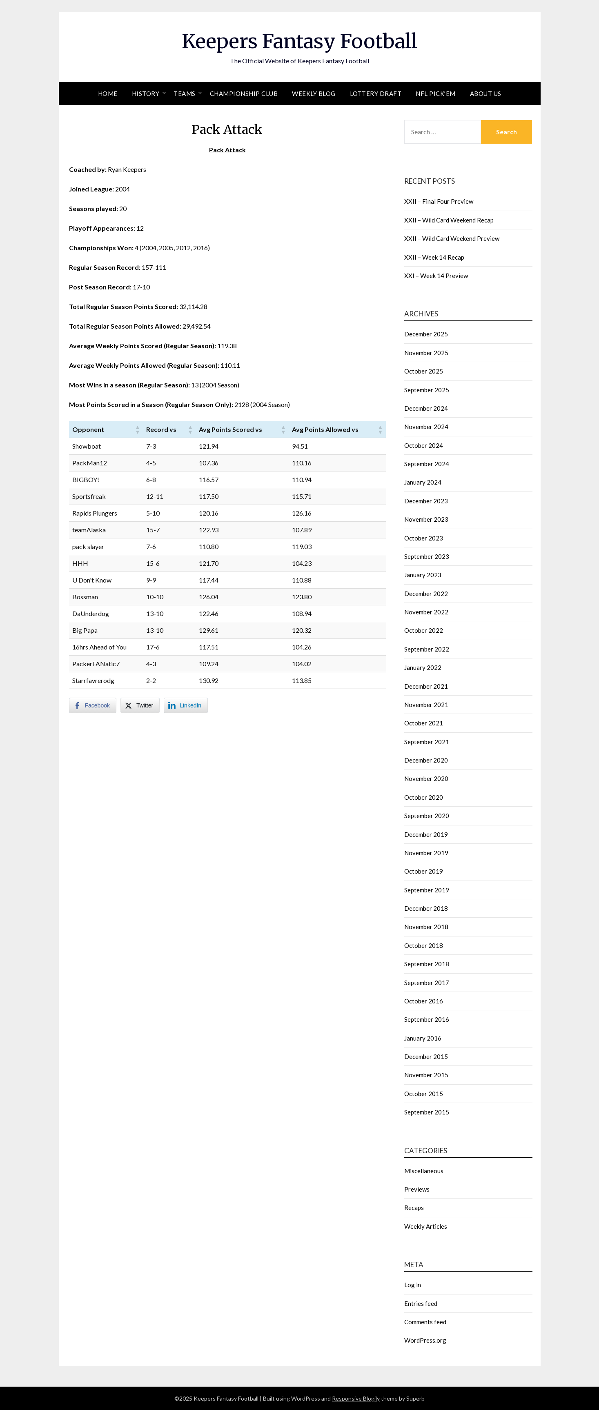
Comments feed (425, 1321)
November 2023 (426, 519)
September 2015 (426, 1112)
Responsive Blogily (356, 1398)
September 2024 (426, 463)
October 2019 (423, 871)
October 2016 (423, 1001)
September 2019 (426, 890)
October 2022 (423, 630)
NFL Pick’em (436, 93)
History (146, 93)
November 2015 (426, 1075)
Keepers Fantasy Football (299, 41)
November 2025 (426, 352)
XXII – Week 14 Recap (434, 257)
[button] (137, 429)
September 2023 (426, 556)
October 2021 (423, 723)
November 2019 (426, 852)
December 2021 (426, 686)
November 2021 (426, 704)
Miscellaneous (423, 1170)
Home (108, 93)
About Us (485, 93)
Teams (185, 93)
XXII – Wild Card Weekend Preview (451, 238)
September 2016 (426, 1019)
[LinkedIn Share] (186, 705)
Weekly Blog (314, 93)
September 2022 (426, 649)
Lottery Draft (376, 93)
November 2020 (426, 778)
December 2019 (426, 834)
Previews (417, 1189)
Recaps (414, 1207)
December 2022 (426, 593)
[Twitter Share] (140, 705)
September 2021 (426, 741)
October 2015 (423, 1093)
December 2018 (426, 908)
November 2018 (426, 926)
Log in (412, 1284)
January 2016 (422, 1038)
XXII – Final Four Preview (438, 201)
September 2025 (426, 390)
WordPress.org (425, 1340)
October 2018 (423, 945)
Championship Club (244, 93)
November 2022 (426, 612)
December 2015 (426, 1056)
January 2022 (422, 667)
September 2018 (426, 963)
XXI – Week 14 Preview (436, 275)
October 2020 (423, 797)
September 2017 (426, 982)
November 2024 (426, 426)
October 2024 (423, 445)
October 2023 (423, 538)
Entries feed (420, 1303)
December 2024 (426, 408)
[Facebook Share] (92, 705)
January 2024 (422, 482)
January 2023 (422, 574)
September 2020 (426, 815)
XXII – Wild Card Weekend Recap (449, 220)
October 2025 (423, 371)
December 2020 (426, 760)
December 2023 (426, 501)
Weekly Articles (425, 1226)
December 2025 (426, 334)
